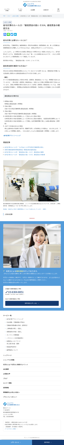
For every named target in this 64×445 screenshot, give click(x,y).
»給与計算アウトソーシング (12, 135)
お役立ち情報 (15, 16)
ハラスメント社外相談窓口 (15, 338)
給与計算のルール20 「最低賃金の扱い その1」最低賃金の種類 (24, 152)
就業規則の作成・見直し (14, 332)
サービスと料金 (20, 9)
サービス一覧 (7, 315)
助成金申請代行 (11, 347)
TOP (4, 16)
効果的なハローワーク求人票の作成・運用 (14, 342)
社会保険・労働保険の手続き (16, 322)
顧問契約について (12, 350)
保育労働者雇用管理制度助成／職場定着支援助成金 (20, 150)
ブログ (8, 16)
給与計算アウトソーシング (15, 319)
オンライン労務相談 (13, 335)
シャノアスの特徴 (6, 9)
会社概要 (33, 10)
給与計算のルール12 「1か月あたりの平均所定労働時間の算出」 (25, 147)
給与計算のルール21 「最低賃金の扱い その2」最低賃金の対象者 (25, 154)
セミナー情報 (7, 383)
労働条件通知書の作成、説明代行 (17, 325)
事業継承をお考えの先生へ (11, 392)
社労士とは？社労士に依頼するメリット (15, 364)
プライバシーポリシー (10, 397)
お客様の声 (45, 10)
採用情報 (6, 388)
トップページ (7, 355)
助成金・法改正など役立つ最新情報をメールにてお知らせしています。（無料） (25, 209)
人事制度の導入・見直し (14, 328)
